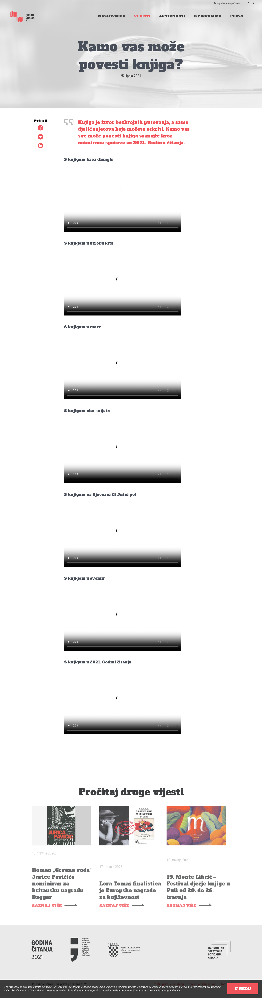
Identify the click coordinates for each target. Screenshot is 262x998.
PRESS (236, 16)
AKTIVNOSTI (172, 16)
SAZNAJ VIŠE (47, 914)
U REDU (243, 988)
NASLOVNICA (111, 16)
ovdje (107, 990)
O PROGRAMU (208, 16)
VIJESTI (142, 16)
